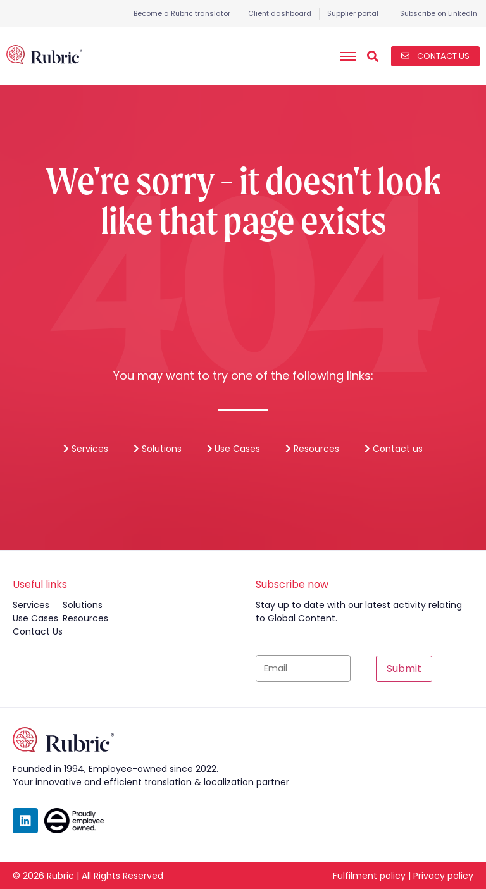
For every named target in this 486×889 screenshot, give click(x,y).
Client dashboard (279, 13)
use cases (35, 618)
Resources (312, 448)
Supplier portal (352, 13)
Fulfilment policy (369, 875)
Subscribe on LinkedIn (438, 13)
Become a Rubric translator (182, 13)
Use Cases (234, 448)
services (31, 605)
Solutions (158, 448)
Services (85, 448)
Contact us (393, 448)
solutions (83, 605)
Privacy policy (443, 875)
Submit (404, 668)
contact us (38, 631)
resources (85, 618)
